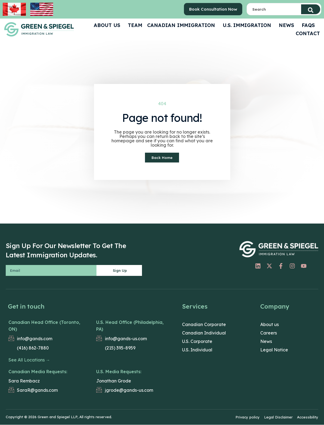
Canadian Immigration (182, 25)
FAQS (309, 25)
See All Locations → (29, 360)
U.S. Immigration (248, 25)
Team (135, 25)
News (288, 25)
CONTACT (308, 33)
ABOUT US (108, 25)
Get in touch (26, 307)
